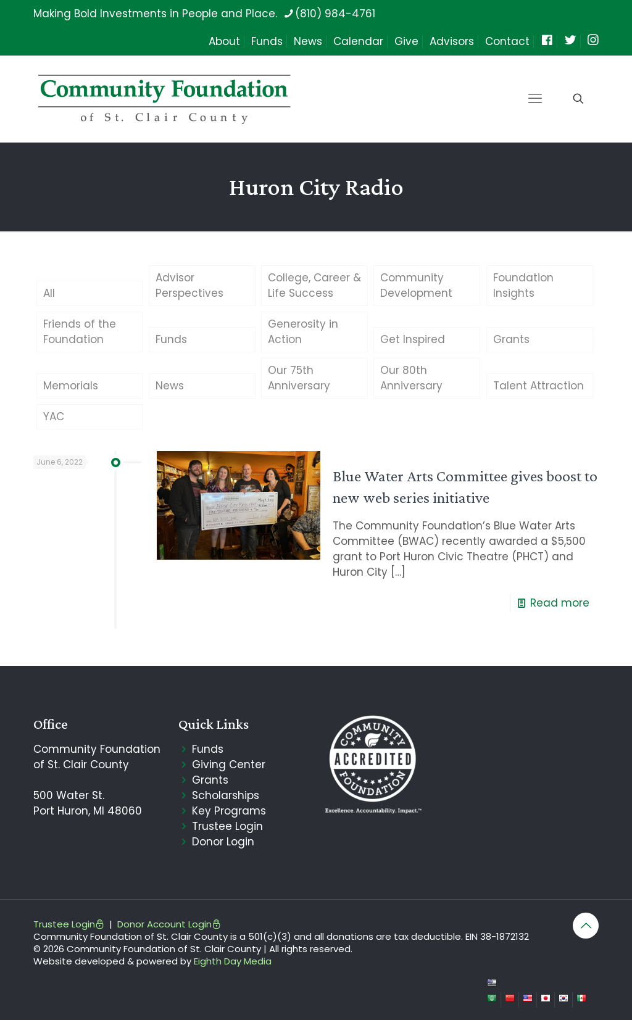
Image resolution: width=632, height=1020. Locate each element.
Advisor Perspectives (189, 285)
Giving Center (228, 764)
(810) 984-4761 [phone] (335, 13)
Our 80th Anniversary (411, 378)
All (49, 293)
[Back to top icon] (586, 926)
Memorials (70, 385)
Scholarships (225, 795)
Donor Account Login (169, 924)
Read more (559, 602)
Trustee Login (227, 826)
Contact (507, 41)
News (308, 41)
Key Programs (229, 810)
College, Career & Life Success (314, 285)
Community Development (416, 285)
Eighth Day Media (233, 961)
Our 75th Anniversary (299, 378)
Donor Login (223, 841)
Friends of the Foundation (79, 332)
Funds (267, 41)
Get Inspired (412, 339)
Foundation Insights (523, 285)
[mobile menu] (535, 98)
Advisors (452, 41)
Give (406, 41)
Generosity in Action (303, 332)
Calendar (358, 41)
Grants (511, 339)
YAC (53, 416)
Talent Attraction (538, 385)
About (224, 41)
